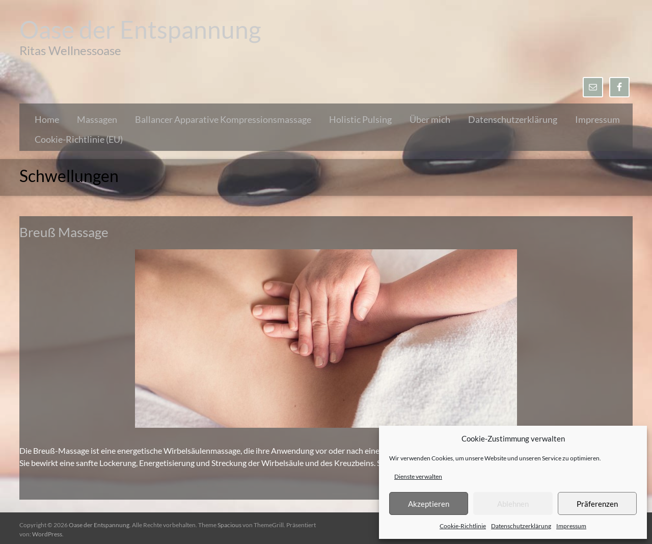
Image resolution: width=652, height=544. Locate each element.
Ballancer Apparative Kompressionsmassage (223, 119)
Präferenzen (597, 503)
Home (47, 119)
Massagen (97, 119)
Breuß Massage (63, 232)
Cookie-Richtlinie (463, 526)
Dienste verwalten (418, 476)
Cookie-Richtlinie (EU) (79, 139)
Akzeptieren (428, 503)
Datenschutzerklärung (521, 526)
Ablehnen (513, 503)
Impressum (571, 526)
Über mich (430, 119)
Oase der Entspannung (140, 29)
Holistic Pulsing (360, 119)
